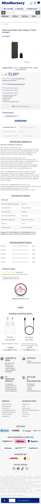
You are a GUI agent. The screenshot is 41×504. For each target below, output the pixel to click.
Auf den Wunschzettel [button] (20, 106)
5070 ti (15, 16)
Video (21, 132)
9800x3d (5, 16)
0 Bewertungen (8, 112)
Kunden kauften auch (10, 136)
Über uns (25, 412)
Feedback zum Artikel (10, 90)
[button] (3, 12)
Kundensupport (7, 414)
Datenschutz (26, 408)
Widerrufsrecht (7, 404)
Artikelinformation (9, 127)
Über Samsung (27, 136)
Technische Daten (8, 132)
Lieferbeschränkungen (9, 80)
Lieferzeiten (6, 408)
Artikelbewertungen (26, 127)
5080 (34, 16)
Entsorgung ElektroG (9, 410)
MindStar (19, 9)
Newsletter (5, 416)
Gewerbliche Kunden (9, 412)
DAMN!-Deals (31, 9)
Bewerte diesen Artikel (10, 278)
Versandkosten (20, 78)
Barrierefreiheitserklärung (30, 410)
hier (31, 492)
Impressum (26, 404)
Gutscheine (26, 414)
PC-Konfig (8, 9)
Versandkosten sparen (10, 88)
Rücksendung (6, 406)
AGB (23, 406)
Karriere (24, 416)
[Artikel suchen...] (19, 12)
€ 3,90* (16, 84)
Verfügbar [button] (6, 36)
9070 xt (25, 16)
